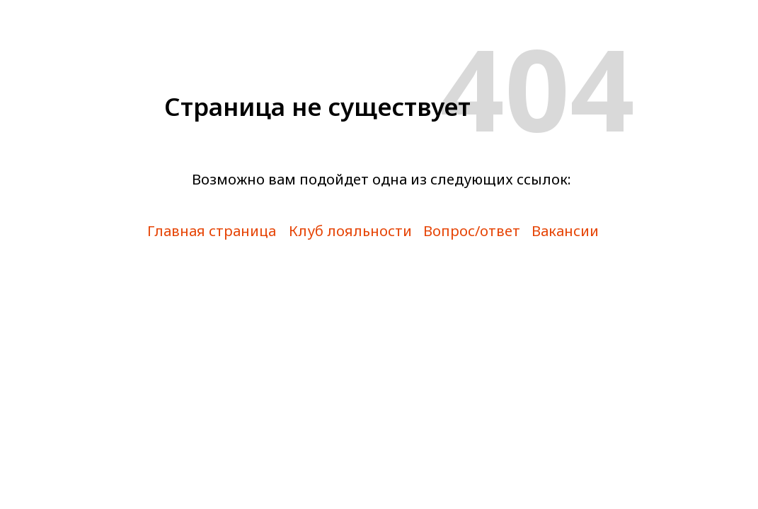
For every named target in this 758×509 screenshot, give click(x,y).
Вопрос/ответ (471, 230)
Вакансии (565, 230)
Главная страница (211, 230)
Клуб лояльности (350, 230)
